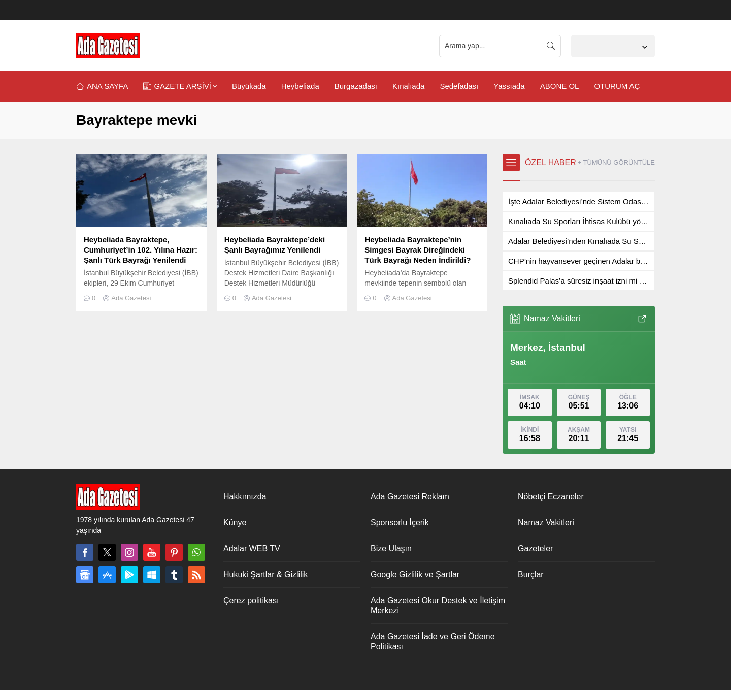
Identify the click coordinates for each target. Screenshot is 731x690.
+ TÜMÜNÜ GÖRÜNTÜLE (616, 162)
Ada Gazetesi (131, 298)
